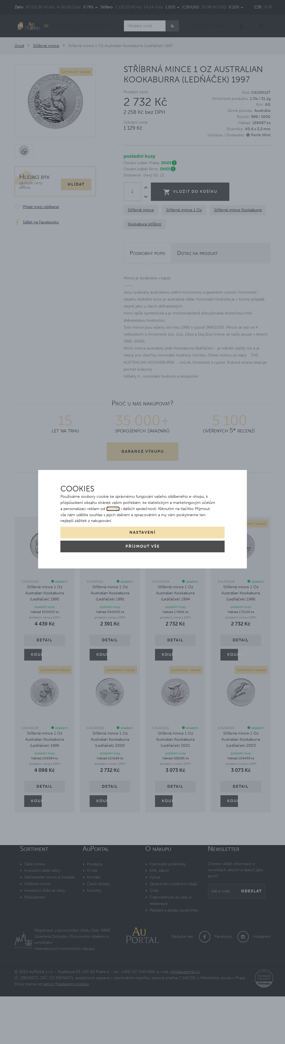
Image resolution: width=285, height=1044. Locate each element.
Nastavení (142, 532)
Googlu (113, 508)
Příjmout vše (143, 546)
